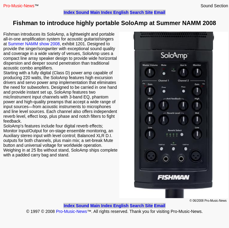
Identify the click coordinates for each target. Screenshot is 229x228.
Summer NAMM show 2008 (34, 43)
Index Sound (76, 12)
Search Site (141, 12)
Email (159, 12)
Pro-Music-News (71, 211)
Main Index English (109, 12)
